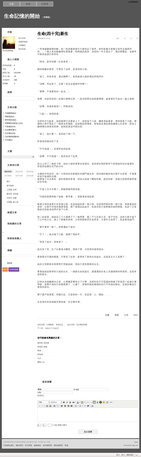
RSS (5, 269)
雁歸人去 (41, 362)
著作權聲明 (47, 445)
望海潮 (40, 354)
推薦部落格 (23, 42)
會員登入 (41, 395)
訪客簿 (45, 4)
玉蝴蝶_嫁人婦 (12, 202)
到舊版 (47, 17)
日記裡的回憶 (81, 325)
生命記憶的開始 (22, 16)
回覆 (107, 315)
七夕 (39, 358)
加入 (123, 455)
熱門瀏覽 (8, 176)
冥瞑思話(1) (9, 116)
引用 (126, 315)
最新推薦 (30, 171)
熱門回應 (19, 176)
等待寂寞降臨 (8, 51)
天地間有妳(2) (10, 113)
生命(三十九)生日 (52, 328)
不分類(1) (9, 140)
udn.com (135, 445)
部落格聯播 (13, 269)
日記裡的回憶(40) (12, 137)
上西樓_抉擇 (12, 190)
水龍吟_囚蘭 (12, 198)
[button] (44, 402)
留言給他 (22, 49)
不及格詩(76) (10, 126)
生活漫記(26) (10, 133)
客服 (66, 445)
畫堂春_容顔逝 (43, 343)
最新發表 (8, 171)
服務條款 (37, 445)
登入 (118, 455)
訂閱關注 (22, 45)
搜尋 (32, 98)
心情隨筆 (50, 325)
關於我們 (19, 445)
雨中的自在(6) (10, 120)
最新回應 (19, 171)
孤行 (8, 181)
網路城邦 (130, 455)
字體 (40, 402)
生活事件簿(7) (10, 130)
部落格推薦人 (14, 238)
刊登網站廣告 (8, 445)
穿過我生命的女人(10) (14, 123)
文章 (11, 4)
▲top (136, 442)
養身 (39, 350)
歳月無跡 (10, 186)
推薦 (117, 315)
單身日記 (59, 325)
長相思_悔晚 (42, 347)
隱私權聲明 (58, 445)
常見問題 (28, 445)
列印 (135, 315)
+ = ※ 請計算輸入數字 (52, 425)
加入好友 (22, 38)
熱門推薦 (30, 176)
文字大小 (54, 402)
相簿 (28, 4)
